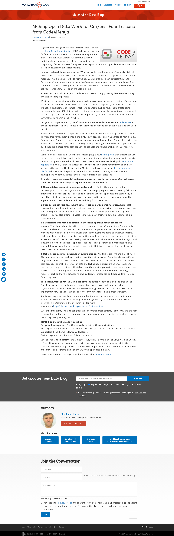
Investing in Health (50, 440)
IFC (50, 534)
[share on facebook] (4, 259)
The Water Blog (91, 440)
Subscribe (138, 378)
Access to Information (45, 527)
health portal (107, 154)
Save (45, 515)
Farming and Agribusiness (70, 440)
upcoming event (104, 354)
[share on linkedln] (4, 269)
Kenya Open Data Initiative (58, 51)
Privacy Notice (65, 502)
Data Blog (96, 15)
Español (117, 384)
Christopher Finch (40, 37)
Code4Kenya (125, 122)
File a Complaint (147, 527)
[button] (150, 5)
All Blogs (108, 5)
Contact (127, 5)
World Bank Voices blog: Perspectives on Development (119, 440)
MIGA (55, 534)
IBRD (41, 534)
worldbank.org (144, 1)
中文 (80, 388)
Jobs (55, 527)
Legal (23, 527)
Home (99, 5)
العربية (127, 384)
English (43, 41)
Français (105, 384)
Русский (137, 384)
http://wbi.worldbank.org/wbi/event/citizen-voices (78, 306)
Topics (118, 5)
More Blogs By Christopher (73, 423)
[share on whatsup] (4, 274)
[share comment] (3, 279)
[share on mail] (4, 254)
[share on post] (4, 264)
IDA (46, 534)
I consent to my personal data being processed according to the (113, 394)
